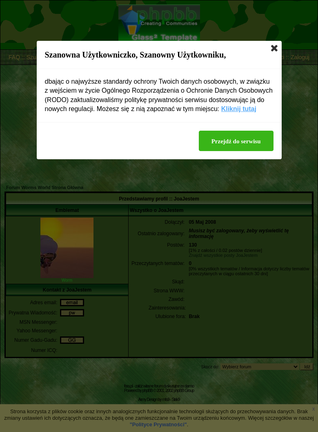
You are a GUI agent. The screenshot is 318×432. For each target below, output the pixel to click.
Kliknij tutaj (238, 108)
